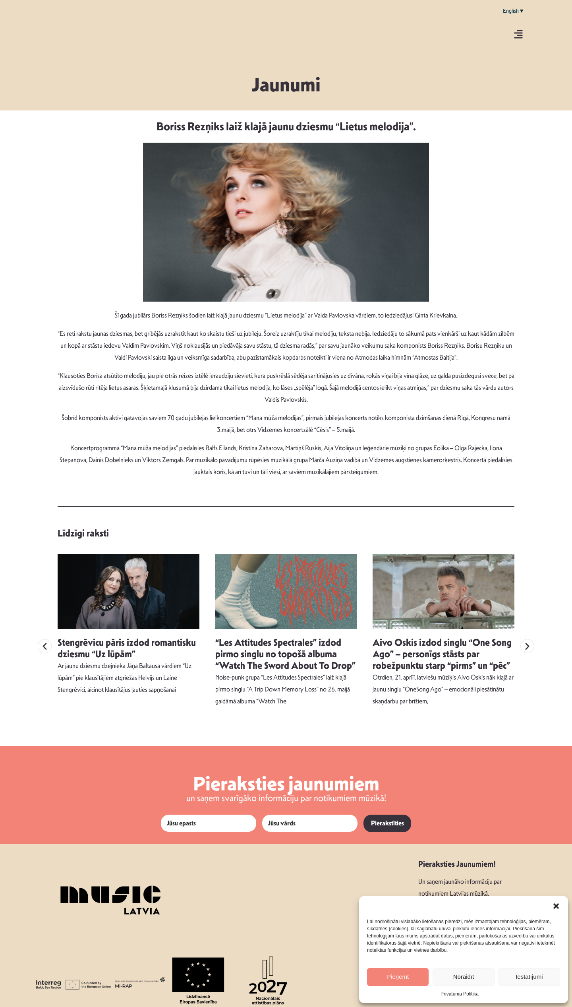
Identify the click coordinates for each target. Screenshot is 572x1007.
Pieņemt (398, 976)
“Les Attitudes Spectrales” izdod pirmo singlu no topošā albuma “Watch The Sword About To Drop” (285, 649)
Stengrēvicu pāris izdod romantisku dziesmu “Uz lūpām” (127, 644)
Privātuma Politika (460, 994)
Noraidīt (463, 976)
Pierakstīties (387, 819)
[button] (556, 906)
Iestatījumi (529, 976)
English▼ (513, 10)
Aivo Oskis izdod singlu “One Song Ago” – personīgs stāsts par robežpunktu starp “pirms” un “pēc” (442, 649)
